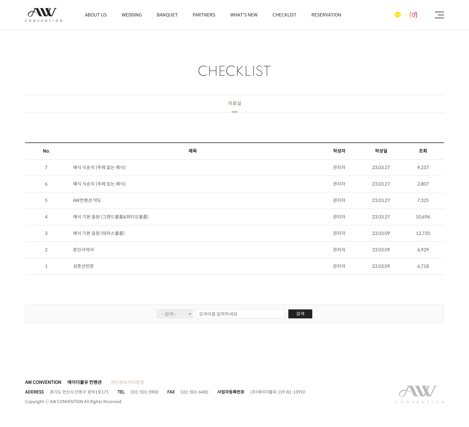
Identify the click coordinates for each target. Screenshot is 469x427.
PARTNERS (204, 15)
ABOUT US (96, 15)
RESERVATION (326, 15)
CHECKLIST (284, 15)
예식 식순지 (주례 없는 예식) (99, 167)
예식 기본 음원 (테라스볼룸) (99, 233)
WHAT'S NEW (244, 15)
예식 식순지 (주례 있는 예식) (99, 184)
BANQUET (167, 15)
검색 (300, 314)
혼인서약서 (83, 250)
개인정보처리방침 (127, 382)
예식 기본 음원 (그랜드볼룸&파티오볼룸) (111, 217)
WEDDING (132, 15)
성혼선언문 (83, 266)
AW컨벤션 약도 (87, 200)
